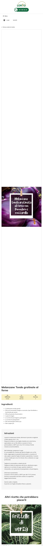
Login (7, 20)
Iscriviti (15, 20)
